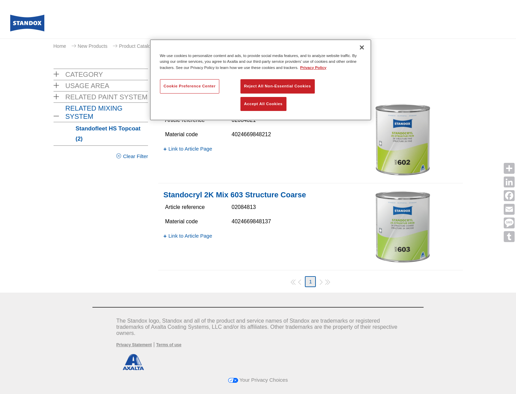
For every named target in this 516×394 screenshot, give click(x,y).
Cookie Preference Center (190, 86)
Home (60, 46)
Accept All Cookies (263, 104)
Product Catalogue (139, 46)
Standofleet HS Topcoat (108, 133)
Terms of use (168, 344)
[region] (260, 80)
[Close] (361, 47)
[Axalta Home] (27, 25)
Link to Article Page (190, 149)
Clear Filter (135, 156)
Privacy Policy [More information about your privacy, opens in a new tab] (313, 68)
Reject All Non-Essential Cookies (277, 86)
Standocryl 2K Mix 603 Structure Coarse (234, 195)
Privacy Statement (134, 344)
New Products (92, 46)
